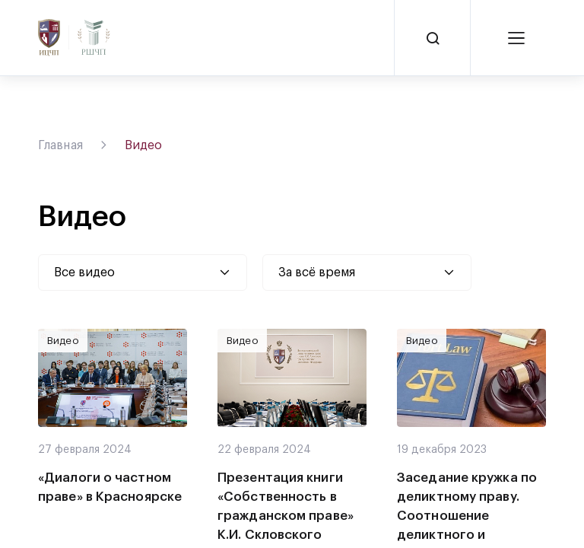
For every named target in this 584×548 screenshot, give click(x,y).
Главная (60, 145)
